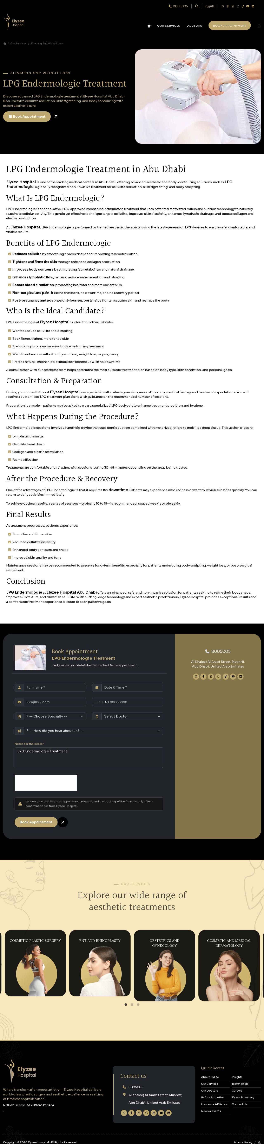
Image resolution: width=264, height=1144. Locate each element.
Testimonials (240, 1084)
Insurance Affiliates (214, 1104)
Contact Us (239, 1104)
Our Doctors (209, 1090)
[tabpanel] (35, 962)
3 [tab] (138, 1005)
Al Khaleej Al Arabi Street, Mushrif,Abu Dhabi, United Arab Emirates (155, 1099)
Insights (237, 1077)
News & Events (211, 1111)
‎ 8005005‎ (178, 6)
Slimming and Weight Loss (47, 43)
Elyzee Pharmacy (243, 1097)
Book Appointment (27, 116)
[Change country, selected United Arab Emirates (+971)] (100, 702)
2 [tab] (132, 1005)
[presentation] (46, 783)
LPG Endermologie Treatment (89, 757)
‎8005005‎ (218, 651)
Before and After (212, 1097)
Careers (237, 1090)
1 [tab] (125, 1005)
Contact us (133, 1076)
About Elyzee (210, 1077)
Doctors (194, 25)
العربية (209, 6)
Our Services (168, 25)
